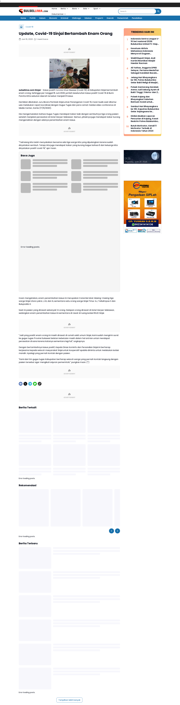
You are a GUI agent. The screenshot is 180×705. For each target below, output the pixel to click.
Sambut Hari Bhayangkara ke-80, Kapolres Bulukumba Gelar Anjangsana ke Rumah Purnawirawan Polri (145, 109)
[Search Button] (158, 11)
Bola (86, 8)
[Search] (137, 11)
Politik (33, 18)
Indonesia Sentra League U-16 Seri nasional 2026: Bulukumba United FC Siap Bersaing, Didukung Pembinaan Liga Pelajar (145, 41)
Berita (64, 8)
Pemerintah (122, 18)
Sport (97, 8)
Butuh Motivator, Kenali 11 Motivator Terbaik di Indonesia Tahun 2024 (144, 128)
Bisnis (76, 8)
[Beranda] (21, 26)
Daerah (110, 18)
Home (54, 8)
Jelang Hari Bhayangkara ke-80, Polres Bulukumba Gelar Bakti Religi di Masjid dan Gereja (144, 80)
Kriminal (64, 18)
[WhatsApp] (35, 411)
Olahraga (76, 18)
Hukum (42, 18)
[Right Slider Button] (117, 558)
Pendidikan (137, 18)
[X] (25, 411)
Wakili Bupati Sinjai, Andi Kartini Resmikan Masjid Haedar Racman (143, 61)
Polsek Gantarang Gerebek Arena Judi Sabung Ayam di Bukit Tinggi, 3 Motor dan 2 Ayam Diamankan (145, 90)
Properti (99, 18)
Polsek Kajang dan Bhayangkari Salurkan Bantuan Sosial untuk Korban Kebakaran (142, 99)
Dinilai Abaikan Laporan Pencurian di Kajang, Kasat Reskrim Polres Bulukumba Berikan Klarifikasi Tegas (144, 119)
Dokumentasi (59, 14)
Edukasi (88, 18)
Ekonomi (53, 18)
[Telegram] (30, 411)
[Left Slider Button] (111, 558)
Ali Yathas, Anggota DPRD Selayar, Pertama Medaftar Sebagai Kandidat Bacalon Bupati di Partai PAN (145, 70)
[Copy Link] (40, 411)
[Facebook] (20, 411)
